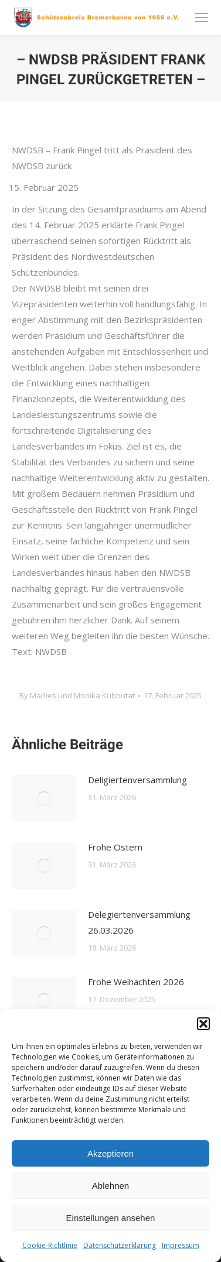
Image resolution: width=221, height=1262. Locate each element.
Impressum (180, 1245)
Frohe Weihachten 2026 (136, 981)
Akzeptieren (110, 1153)
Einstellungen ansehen (110, 1218)
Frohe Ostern (115, 847)
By (77, 695)
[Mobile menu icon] (201, 17)
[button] (203, 1024)
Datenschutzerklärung (119, 1245)
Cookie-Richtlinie (49, 1245)
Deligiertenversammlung (137, 780)
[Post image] (44, 798)
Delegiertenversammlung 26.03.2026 (139, 922)
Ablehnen (110, 1186)
